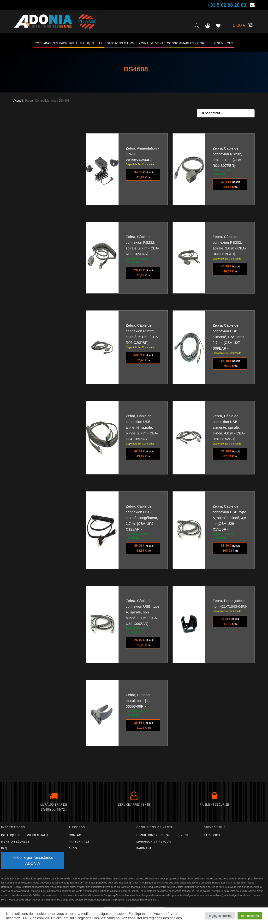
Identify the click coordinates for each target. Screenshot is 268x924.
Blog (73, 848)
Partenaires (79, 841)
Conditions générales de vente (164, 835)
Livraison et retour (154, 841)
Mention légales (15, 841)
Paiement (144, 848)
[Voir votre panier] (242, 26)
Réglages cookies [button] (220, 916)
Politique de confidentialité (26, 835)
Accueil (18, 100)
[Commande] (226, 113)
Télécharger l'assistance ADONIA (32, 860)
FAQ (4, 848)
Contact (76, 835)
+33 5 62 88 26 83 (226, 5)
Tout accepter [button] (249, 916)
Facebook (212, 835)
